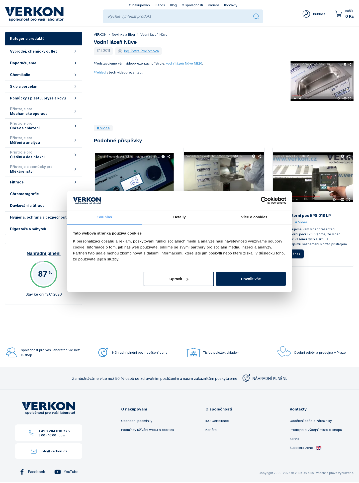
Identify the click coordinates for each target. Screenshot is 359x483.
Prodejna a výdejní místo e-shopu (316, 430)
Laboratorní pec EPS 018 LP (304, 215)
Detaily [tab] (179, 217)
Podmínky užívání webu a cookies (147, 430)
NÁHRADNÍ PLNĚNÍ (263, 378)
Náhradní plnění (44, 253)
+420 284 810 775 (54, 431)
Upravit (179, 279)
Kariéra (213, 5)
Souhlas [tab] (104, 217)
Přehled (100, 72)
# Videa (103, 128)
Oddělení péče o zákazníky (311, 421)
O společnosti (192, 5)
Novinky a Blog (123, 34)
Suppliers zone (306, 448)
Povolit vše (251, 279)
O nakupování (140, 5)
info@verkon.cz (54, 451)
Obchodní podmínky (136, 421)
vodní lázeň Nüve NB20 (184, 63)
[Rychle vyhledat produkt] (178, 16)
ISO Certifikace (217, 421)
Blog (173, 5)
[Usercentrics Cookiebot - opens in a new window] (264, 200)
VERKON (100, 34)
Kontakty (230, 5)
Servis (160, 5)
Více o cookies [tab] (254, 217)
